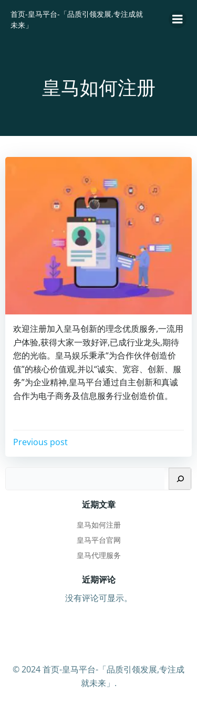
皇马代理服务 (99, 555)
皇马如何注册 (99, 525)
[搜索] (180, 479)
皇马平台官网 (99, 540)
